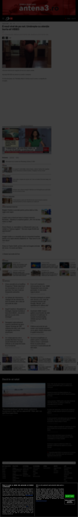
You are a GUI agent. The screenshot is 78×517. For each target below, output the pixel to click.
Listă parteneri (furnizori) (41, 500)
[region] (39, 500)
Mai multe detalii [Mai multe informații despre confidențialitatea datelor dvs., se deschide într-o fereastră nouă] (29, 495)
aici (27, 506)
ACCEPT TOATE (69, 496)
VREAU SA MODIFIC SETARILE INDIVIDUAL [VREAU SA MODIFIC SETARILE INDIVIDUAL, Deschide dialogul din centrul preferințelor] (69, 501)
